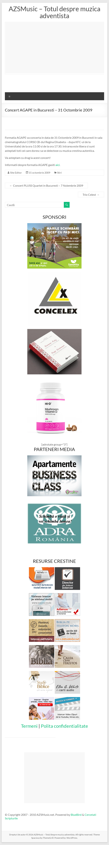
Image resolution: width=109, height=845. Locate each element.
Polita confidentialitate (64, 726)
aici (57, 164)
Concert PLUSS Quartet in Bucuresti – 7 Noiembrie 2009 (46, 185)
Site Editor (16, 172)
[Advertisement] (57, 47)
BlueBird (76, 814)
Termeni (29, 726)
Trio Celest (91, 194)
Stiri (59, 172)
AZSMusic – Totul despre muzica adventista (54, 12)
